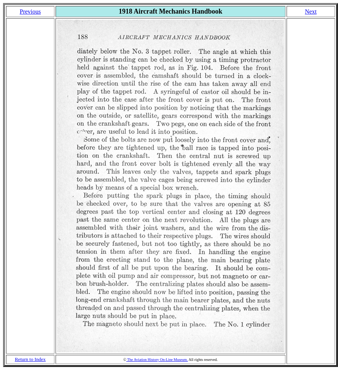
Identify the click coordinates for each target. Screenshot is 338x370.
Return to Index (30, 359)
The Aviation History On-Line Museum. (157, 360)
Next (310, 11)
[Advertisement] (30, 186)
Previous (30, 11)
